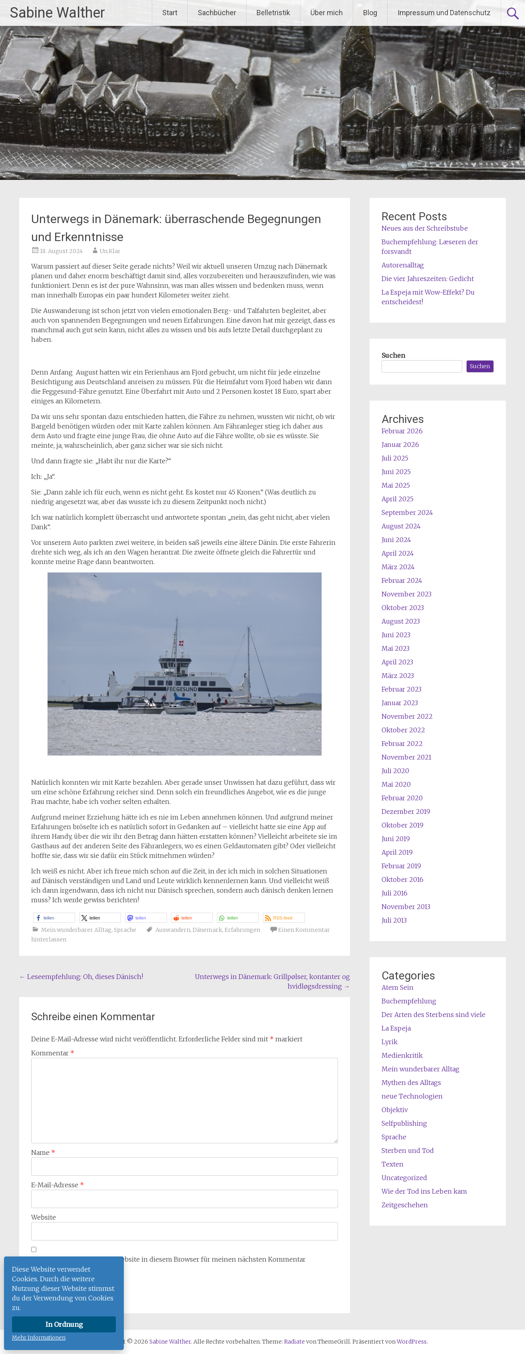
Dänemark (207, 929)
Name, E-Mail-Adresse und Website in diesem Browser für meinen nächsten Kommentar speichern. (168, 1264)
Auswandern (172, 929)
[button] (54, 918)
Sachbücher (217, 12)
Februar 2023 (402, 689)
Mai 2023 (396, 648)
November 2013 (406, 907)
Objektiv (395, 1110)
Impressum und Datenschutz (444, 12)
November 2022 (407, 716)
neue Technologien (412, 1096)
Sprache (125, 929)
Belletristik (273, 12)
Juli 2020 (395, 771)
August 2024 (401, 526)
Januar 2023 (400, 703)
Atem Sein (398, 987)
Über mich (326, 12)
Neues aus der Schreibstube (425, 228)
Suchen (393, 355)
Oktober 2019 (403, 825)
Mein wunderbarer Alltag (76, 929)
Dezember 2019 (406, 812)
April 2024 (398, 553)
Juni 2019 (396, 839)
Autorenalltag (403, 265)
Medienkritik (402, 1055)
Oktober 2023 (403, 608)
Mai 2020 (396, 784)
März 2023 (398, 676)
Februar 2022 (402, 744)
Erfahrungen (242, 929)
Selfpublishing (404, 1123)
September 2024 (407, 512)
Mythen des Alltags (411, 1083)
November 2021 (407, 757)
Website (43, 1217)
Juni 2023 (396, 635)
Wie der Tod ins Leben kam (424, 1191)
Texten (393, 1164)
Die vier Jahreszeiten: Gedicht (428, 279)
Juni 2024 (396, 540)
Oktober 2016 (403, 879)
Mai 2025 (396, 485)
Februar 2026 (402, 431)
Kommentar (52, 1053)
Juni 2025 (396, 472)
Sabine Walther (57, 12)
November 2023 (407, 594)
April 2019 (397, 852)
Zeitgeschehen (405, 1205)
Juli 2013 (394, 920)
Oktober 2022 (403, 730)
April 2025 (398, 499)
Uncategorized (404, 1178)
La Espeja (396, 1028)
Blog (370, 12)
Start (169, 12)
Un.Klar (110, 251)
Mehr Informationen (39, 1337)
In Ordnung (64, 1324)
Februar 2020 (402, 798)
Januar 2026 (400, 445)
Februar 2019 (401, 866)
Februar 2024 (402, 580)
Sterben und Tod (408, 1151)
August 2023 (401, 621)
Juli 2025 (395, 458)
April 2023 (397, 662)
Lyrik (390, 1042)
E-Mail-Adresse (57, 1185)
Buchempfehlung (409, 1001)
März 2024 (398, 567)
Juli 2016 (395, 893)
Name (43, 1153)
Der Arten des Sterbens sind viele (433, 1015)
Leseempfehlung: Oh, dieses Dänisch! (81, 977)
